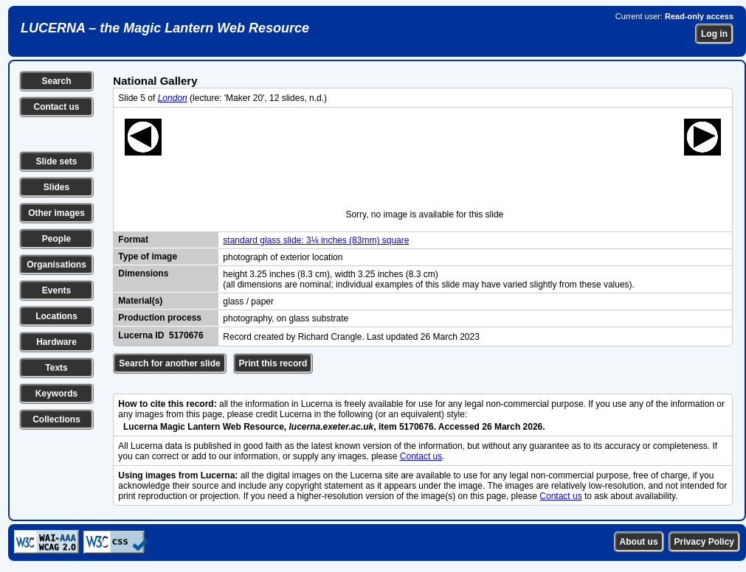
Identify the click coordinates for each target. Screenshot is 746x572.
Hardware (56, 342)
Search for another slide (169, 363)
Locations (56, 316)
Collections (56, 419)
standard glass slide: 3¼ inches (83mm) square (316, 240)
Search (56, 81)
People (56, 239)
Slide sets (56, 161)
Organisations (56, 264)
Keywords (56, 393)
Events (56, 290)
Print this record (273, 363)
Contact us (56, 107)
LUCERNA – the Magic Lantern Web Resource (165, 28)
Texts (56, 368)
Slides (56, 187)
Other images (56, 213)
